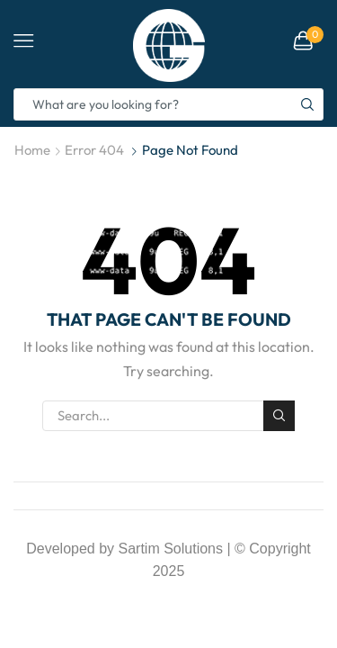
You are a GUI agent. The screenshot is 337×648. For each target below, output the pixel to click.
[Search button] (307, 104)
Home (32, 149)
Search (278, 415)
